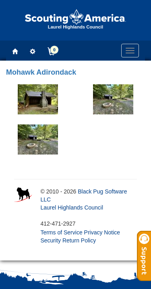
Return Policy (79, 240)
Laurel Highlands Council (71, 207)
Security (50, 240)
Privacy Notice (102, 232)
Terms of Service (61, 232)
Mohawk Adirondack (41, 72)
